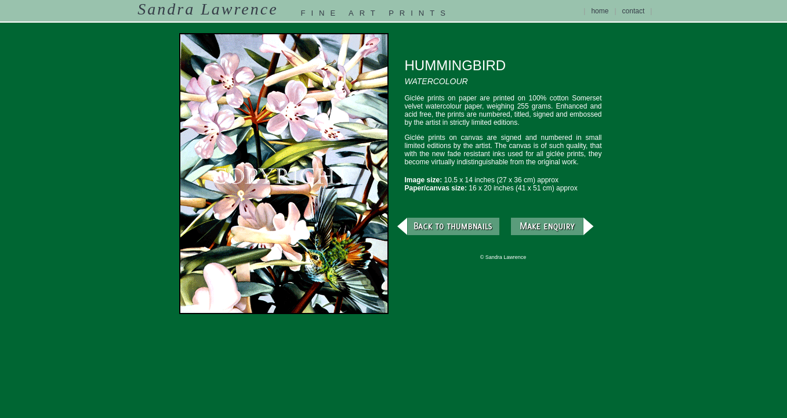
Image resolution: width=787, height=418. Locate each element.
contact (633, 11)
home (599, 11)
